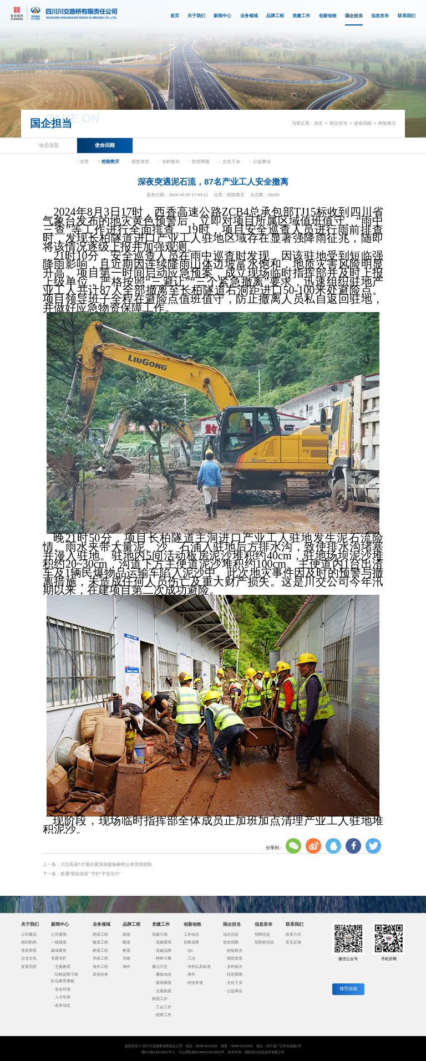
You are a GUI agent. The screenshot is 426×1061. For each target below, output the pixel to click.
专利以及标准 (199, 966)
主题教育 (62, 966)
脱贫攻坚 (234, 958)
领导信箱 (348, 988)
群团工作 (160, 999)
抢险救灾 (387, 123)
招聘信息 (262, 934)
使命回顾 (363, 123)
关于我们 (196, 15)
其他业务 (100, 974)
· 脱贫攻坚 (139, 161)
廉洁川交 (160, 966)
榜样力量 (163, 958)
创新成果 (191, 942)
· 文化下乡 (230, 161)
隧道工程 (100, 942)
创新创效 (328, 15)
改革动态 (62, 1005)
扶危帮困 (234, 974)
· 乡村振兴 (169, 161)
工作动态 (191, 934)
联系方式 (293, 934)
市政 (126, 958)
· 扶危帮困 (200, 161)
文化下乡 (234, 983)
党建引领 (160, 934)
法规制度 (163, 991)
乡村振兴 (234, 966)
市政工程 (100, 958)
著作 (191, 974)
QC (190, 950)
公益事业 (234, 991)
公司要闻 (59, 934)
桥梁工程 (100, 950)
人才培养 (62, 997)
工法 (191, 958)
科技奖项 (195, 983)
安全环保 (62, 989)
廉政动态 (163, 974)
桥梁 (126, 950)
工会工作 (163, 1007)
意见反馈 (293, 942)
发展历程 (29, 966)
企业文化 (29, 958)
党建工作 (301, 15)
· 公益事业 (260, 161)
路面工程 (100, 934)
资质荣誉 (29, 950)
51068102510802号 (210, 1052)
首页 (174, 15)
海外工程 (100, 966)
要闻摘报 (163, 983)
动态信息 (49, 145)
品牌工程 (275, 15)
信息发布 (380, 15)
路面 (126, 934)
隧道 (126, 942)
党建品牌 (163, 950)
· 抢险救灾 (109, 161)
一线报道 (59, 942)
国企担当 (354, 19)
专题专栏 (59, 958)
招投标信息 (264, 942)
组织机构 (29, 942)
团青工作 (163, 1015)
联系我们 (406, 15)
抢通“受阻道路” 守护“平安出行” (90, 873)
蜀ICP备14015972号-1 (158, 1052)
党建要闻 (163, 942)
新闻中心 (222, 15)
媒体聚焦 (59, 950)
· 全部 (83, 161)
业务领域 (249, 15)
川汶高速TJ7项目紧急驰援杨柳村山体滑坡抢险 (106, 864)
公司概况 (29, 934)
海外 (126, 966)
